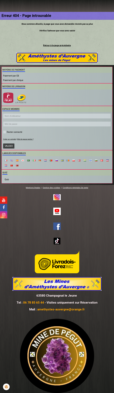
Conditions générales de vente (75, 188)
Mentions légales (33, 188)
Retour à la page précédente (57, 45)
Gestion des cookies (51, 188)
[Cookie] (6, 386)
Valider (9, 146)
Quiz (7, 179)
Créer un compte (9, 139)
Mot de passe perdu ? (25, 139)
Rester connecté (12, 132)
